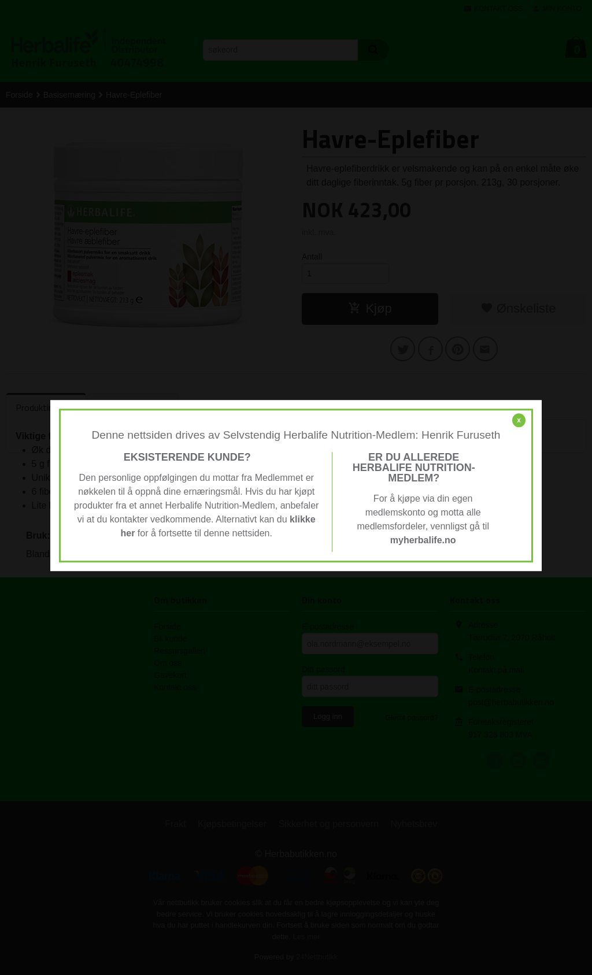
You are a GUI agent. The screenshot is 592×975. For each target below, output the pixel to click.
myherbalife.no (423, 540)
